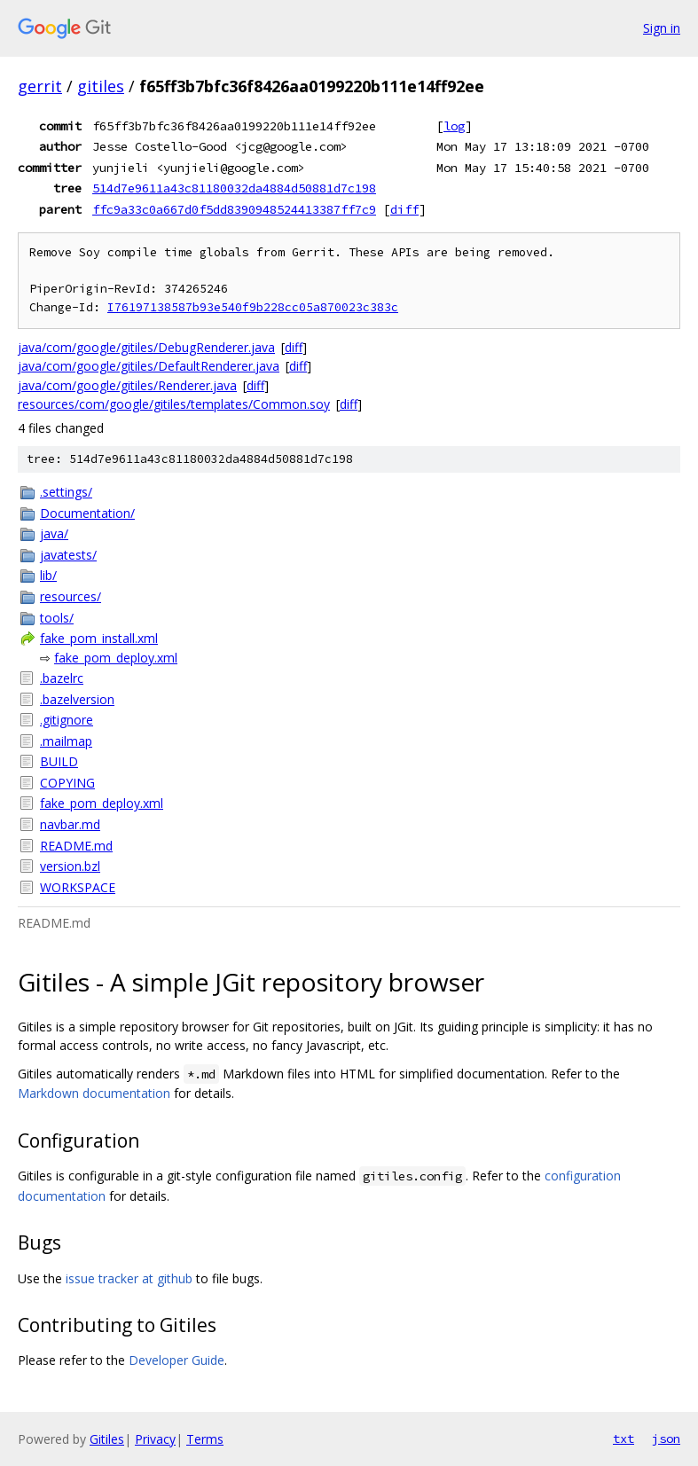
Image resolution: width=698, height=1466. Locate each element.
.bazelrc (61, 678)
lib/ (48, 575)
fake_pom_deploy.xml (115, 657)
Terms (205, 1439)
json (666, 1438)
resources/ (70, 596)
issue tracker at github (129, 1278)
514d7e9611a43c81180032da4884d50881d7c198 (234, 188)
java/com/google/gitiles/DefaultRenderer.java (148, 365)
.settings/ (66, 491)
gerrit (40, 86)
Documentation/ (87, 513)
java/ (54, 533)
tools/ (57, 617)
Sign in (661, 28)
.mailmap (66, 741)
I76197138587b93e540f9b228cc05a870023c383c (252, 307)
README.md (76, 845)
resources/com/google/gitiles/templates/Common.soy (174, 404)
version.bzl (70, 866)
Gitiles (107, 1439)
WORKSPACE (77, 887)
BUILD (59, 761)
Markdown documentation (94, 1093)
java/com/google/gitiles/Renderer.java (127, 385)
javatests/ (68, 554)
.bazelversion (77, 699)
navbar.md (70, 824)
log (454, 126)
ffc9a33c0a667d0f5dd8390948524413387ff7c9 (234, 209)
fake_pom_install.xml (99, 638)
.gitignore (66, 719)
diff (404, 209)
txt (623, 1438)
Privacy (155, 1439)
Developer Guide (176, 1360)
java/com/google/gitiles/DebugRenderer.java (146, 347)
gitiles (100, 86)
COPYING (67, 782)
